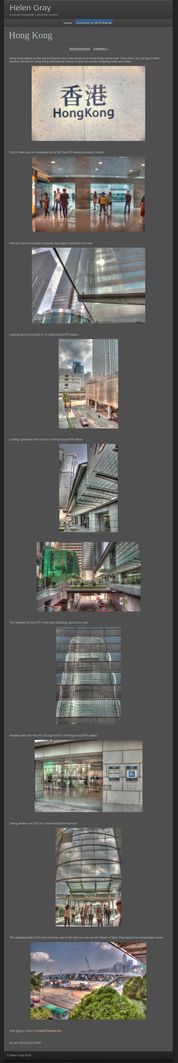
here (19, 1030)
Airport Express (79, 48)
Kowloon (101, 48)
